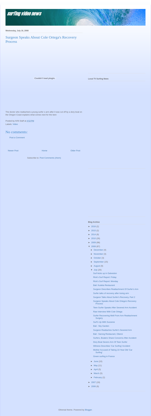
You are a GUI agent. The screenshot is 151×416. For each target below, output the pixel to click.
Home (44, 150)
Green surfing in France (104, 356)
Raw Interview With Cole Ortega (107, 311)
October (98, 258)
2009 (93, 242)
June (96, 361)
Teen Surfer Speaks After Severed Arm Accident (115, 307)
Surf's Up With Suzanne (104, 322)
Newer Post (13, 150)
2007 (93, 382)
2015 (93, 230)
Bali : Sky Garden (101, 326)
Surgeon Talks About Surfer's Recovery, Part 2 (114, 297)
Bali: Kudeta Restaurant (104, 285)
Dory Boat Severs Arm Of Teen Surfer (110, 342)
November (99, 254)
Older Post (75, 150)
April (96, 369)
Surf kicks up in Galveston (105, 273)
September (99, 262)
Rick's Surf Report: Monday (105, 281)
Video (15, 124)
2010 (93, 238)
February (98, 377)
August (97, 266)
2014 (93, 234)
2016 (93, 226)
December (99, 250)
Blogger (88, 410)
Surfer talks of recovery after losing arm (111, 293)
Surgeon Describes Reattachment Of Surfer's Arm (115, 289)
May (96, 365)
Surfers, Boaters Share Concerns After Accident (114, 338)
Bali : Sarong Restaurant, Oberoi (108, 334)
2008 (93, 246)
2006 (93, 386)
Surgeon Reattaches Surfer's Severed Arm (112, 330)
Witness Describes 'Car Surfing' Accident (111, 346)
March (97, 373)
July (96, 270)
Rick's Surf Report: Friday (104, 277)
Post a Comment (17, 137)
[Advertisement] (108, 50)
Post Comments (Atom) (50, 158)
